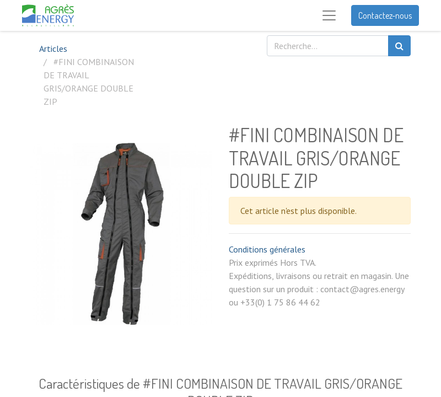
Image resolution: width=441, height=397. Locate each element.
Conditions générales (267, 249)
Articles (53, 48)
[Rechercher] (399, 45)
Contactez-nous (385, 15)
